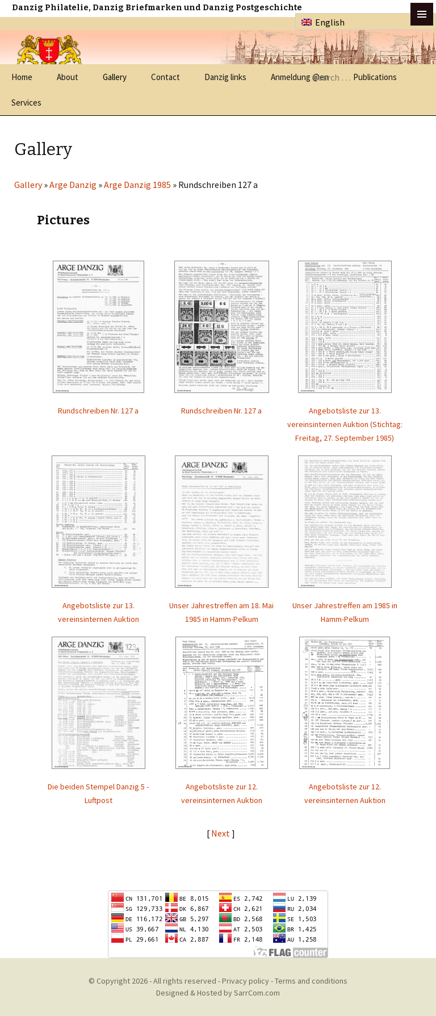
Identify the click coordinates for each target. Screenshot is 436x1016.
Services (26, 102)
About (67, 77)
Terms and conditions (311, 981)
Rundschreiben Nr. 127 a (98, 410)
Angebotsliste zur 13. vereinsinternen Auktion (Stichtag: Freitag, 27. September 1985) (345, 424)
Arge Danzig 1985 (137, 184)
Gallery (115, 77)
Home (21, 77)
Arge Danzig (73, 184)
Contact (165, 77)
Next (221, 833)
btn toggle (421, 14)
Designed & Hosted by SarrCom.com (218, 993)
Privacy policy (245, 981)
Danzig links (225, 77)
